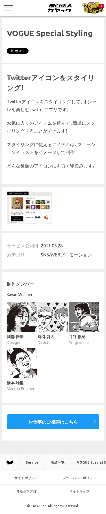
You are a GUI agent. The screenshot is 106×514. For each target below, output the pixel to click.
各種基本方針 (26, 491)
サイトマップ (79, 491)
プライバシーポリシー (79, 478)
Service (32, 462)
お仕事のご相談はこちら (53, 421)
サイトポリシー (26, 478)
